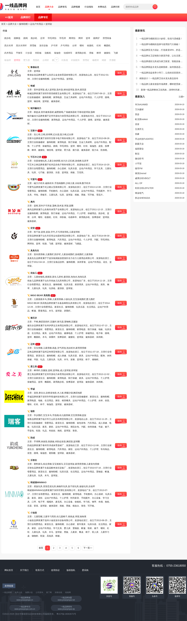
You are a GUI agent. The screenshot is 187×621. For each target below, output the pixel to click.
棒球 (99, 53)
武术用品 (8, 53)
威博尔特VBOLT (143, 178)
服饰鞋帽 (23, 24)
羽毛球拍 (52, 38)
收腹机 (90, 45)
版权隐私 (71, 570)
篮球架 (49, 24)
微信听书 (139, 158)
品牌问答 (115, 7)
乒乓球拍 (65, 45)
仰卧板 (38, 53)
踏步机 (7, 38)
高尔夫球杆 (21, 45)
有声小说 (18, 592)
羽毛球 (62, 38)
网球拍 (72, 38)
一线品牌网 (7, 592)
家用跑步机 (80, 53)
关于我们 (24, 570)
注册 (181, 96)
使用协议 (55, 570)
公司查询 (39, 592)
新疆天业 (139, 144)
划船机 (48, 53)
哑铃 (82, 45)
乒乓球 (54, 45)
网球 (80, 38)
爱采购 (85, 570)
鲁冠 (137, 153)
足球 (42, 38)
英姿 (137, 114)
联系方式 (40, 570)
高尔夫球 (8, 45)
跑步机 (34, 38)
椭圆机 (107, 45)
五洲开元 (139, 129)
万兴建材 (139, 109)
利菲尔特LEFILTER (144, 188)
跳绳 (25, 38)
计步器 (29, 53)
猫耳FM (138, 168)
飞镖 (115, 53)
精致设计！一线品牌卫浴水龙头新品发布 (158, 78)
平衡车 (19, 53)
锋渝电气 (139, 193)
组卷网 (68, 592)
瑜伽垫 (57, 53)
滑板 (91, 53)
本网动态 (102, 7)
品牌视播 (75, 7)
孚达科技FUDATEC (144, 139)
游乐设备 (43, 45)
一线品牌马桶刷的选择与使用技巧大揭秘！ (159, 44)
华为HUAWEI (141, 104)
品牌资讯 (62, 7)
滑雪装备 (107, 38)
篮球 (88, 38)
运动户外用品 (36, 24)
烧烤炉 (96, 38)
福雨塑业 (139, 149)
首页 (38, 7)
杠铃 (99, 45)
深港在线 (58, 592)
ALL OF (138, 183)
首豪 (137, 134)
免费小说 (29, 592)
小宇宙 (138, 163)
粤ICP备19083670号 (66, 614)
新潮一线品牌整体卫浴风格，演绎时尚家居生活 (163, 90)
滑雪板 (33, 45)
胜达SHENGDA (142, 198)
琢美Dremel (140, 173)
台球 (74, 45)
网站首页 (8, 570)
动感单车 (68, 53)
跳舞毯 (17, 38)
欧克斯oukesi (141, 119)
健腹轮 (107, 53)
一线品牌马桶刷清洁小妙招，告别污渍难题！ (161, 38)
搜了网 (49, 592)
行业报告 (89, 7)
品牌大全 (49, 7)
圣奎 (137, 124)
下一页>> (87, 548)
